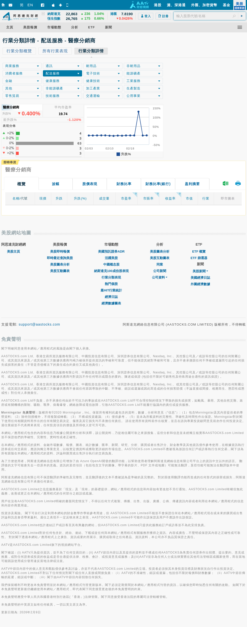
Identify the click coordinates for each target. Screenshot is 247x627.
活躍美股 (111, 258)
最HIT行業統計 (111, 290)
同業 (159, 264)
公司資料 (159, 277)
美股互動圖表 (60, 271)
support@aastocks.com (39, 324)
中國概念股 (111, 264)
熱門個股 (111, 284)
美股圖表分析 (60, 264)
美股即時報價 (60, 251)
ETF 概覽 (199, 251)
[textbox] (210, 16)
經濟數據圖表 (111, 303)
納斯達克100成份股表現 (111, 271)
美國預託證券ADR (111, 251)
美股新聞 (200, 271)
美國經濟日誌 (200, 277)
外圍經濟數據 (200, 284)
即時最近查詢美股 (60, 258)
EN (30, 5)
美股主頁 (13, 251)
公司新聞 (159, 271)
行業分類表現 (111, 277)
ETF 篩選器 (199, 258)
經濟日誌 (111, 297)
